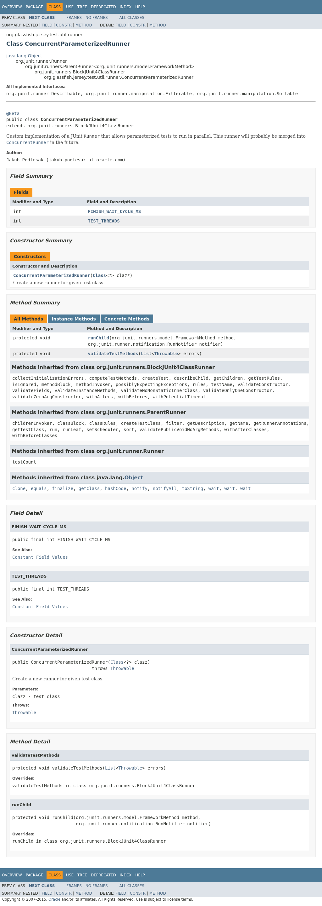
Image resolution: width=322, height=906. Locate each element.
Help (140, 7)
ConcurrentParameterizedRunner (51, 275)
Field (47, 25)
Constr (64, 25)
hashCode (115, 488)
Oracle (54, 899)
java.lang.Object (24, 55)
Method (83, 25)
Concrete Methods (127, 318)
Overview (12, 7)
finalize (62, 488)
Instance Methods (74, 318)
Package (34, 7)
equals (39, 488)
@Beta (12, 113)
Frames (74, 17)
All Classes (131, 17)
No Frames (97, 17)
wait (213, 488)
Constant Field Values (40, 557)
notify (139, 488)
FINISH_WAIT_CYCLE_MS (114, 211)
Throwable (166, 353)
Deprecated (103, 7)
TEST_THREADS (104, 220)
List (146, 353)
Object (134, 478)
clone (18, 488)
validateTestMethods (113, 353)
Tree (82, 7)
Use (70, 7)
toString (192, 488)
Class (99, 275)
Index (126, 7)
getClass (89, 488)
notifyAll (165, 488)
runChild (98, 337)
